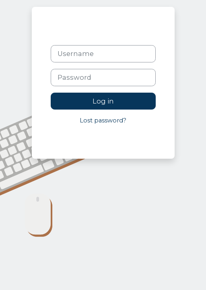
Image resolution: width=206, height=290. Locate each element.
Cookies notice (124, 138)
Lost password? (103, 120)
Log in (103, 101)
